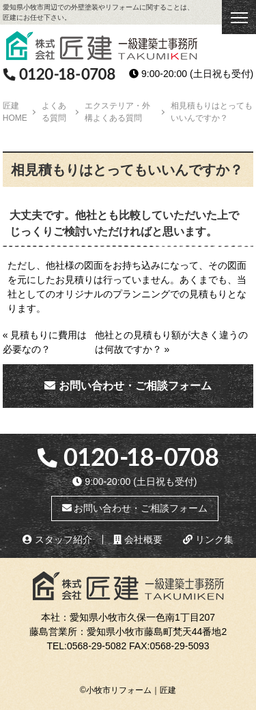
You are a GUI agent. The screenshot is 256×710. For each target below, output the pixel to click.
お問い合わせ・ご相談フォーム (127, 385)
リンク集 (208, 539)
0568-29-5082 (96, 645)
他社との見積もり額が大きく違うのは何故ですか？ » (171, 342)
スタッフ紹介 (57, 539)
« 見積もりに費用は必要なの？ (45, 342)
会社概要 (137, 539)
